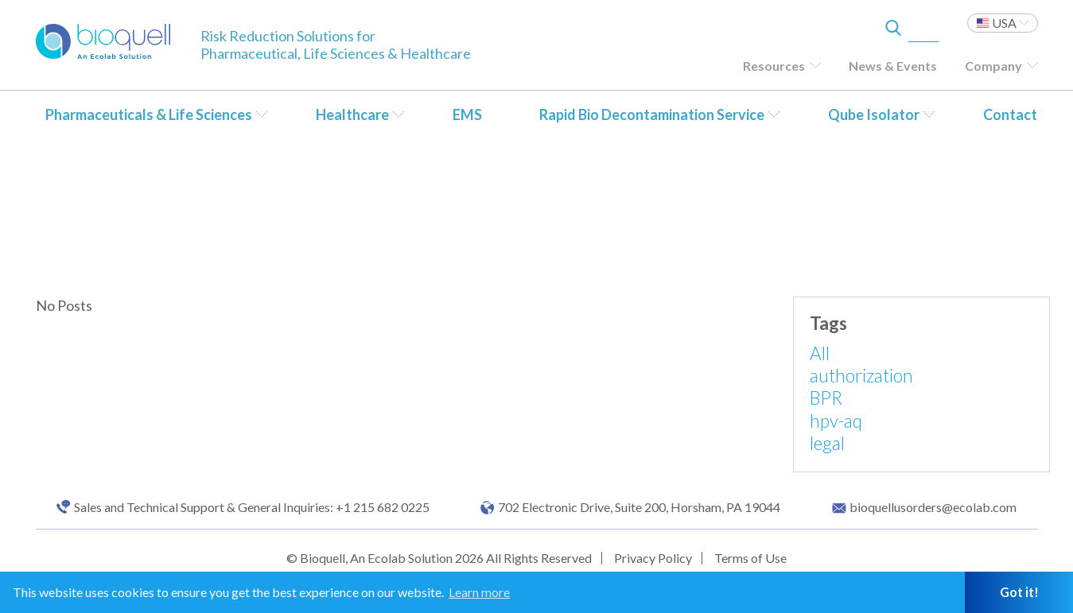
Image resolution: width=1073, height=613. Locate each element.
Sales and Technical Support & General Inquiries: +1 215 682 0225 (252, 507)
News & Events (893, 65)
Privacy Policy (653, 557)
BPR (826, 398)
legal (827, 443)
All (820, 353)
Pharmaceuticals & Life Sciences (148, 114)
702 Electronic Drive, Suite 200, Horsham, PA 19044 (639, 507)
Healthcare (352, 114)
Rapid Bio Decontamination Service (651, 114)
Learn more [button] (479, 591)
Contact (1010, 114)
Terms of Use (750, 557)
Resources (774, 65)
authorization (861, 375)
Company (993, 65)
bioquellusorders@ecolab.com (933, 507)
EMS (467, 114)
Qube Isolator (873, 114)
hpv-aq (836, 421)
